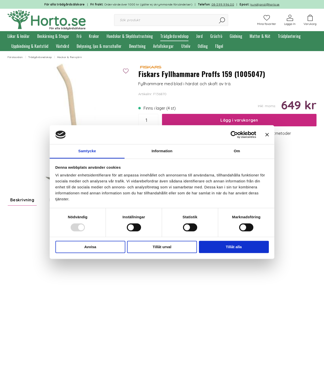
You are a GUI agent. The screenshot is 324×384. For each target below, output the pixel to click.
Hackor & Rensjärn (69, 57)
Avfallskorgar (163, 46)
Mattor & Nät (260, 36)
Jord (199, 36)
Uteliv (185, 46)
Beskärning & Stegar (53, 36)
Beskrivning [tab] (22, 199)
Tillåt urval (162, 247)
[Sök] (222, 20)
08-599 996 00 (222, 4)
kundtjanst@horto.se (265, 4)
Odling (203, 46)
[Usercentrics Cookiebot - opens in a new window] (234, 134)
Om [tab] (237, 151)
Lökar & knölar (18, 36)
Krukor (94, 36)
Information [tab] (162, 151)
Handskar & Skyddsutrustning (130, 36)
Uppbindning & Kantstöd (29, 46)
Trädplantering (289, 36)
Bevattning (137, 46)
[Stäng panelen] (267, 134)
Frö (79, 36)
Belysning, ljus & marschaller (99, 46)
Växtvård (62, 46)
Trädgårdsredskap (174, 36)
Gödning (236, 36)
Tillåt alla (234, 247)
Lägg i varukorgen (239, 120)
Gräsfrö (216, 36)
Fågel (219, 46)
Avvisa (90, 247)
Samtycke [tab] (87, 151)
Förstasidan (15, 57)
